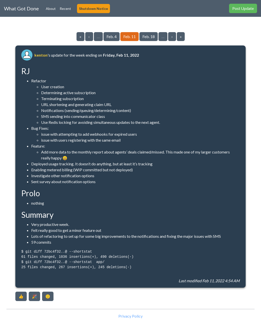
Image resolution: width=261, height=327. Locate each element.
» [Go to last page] (181, 36)
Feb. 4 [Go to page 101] (111, 36)
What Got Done (21, 8)
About (51, 8)
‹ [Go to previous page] (89, 36)
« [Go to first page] (80, 36)
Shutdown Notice (93, 8)
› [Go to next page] (172, 36)
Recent (65, 8)
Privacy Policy (130, 316)
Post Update (243, 8)
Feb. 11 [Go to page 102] (129, 36)
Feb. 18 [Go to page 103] (148, 36)
